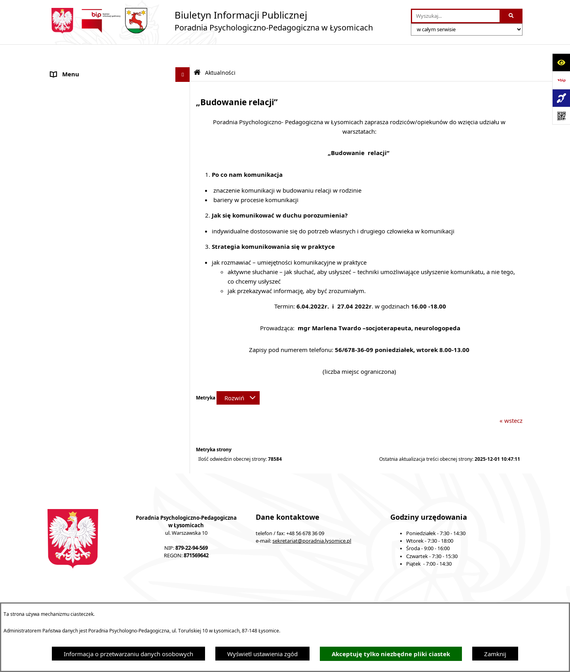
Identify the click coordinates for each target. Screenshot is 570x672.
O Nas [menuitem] (59, 69)
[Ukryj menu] (182, 54)
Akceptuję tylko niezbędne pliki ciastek (391, 654)
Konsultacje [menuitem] (66, 137)
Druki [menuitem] (58, 256)
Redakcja (327, 595)
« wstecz (511, 400)
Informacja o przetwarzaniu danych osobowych (128, 654)
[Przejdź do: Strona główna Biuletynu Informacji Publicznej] (197, 52)
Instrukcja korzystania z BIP (395, 595)
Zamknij (495, 654)
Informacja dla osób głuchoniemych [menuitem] (100, 212)
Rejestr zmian (469, 595)
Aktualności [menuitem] (66, 84)
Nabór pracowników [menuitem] (78, 226)
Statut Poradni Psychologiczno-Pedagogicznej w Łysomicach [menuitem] (113, 103)
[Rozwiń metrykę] (238, 377)
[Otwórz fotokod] (561, 116)
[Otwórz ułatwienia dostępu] (561, 62)
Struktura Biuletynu (269, 595)
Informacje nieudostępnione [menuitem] (89, 197)
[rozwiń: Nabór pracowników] (184, 226)
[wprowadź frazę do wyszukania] (456, 16)
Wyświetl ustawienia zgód (262, 654)
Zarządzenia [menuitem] (67, 152)
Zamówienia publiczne (194, 595)
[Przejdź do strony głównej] (210, 21)
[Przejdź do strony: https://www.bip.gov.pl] (561, 80)
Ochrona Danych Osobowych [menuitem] (91, 123)
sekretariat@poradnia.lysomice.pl (311, 520)
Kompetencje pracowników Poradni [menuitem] (99, 167)
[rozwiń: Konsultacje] (184, 137)
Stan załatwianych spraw (114, 595)
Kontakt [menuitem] (61, 241)
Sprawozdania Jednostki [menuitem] (83, 182)
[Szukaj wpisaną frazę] (511, 16)
